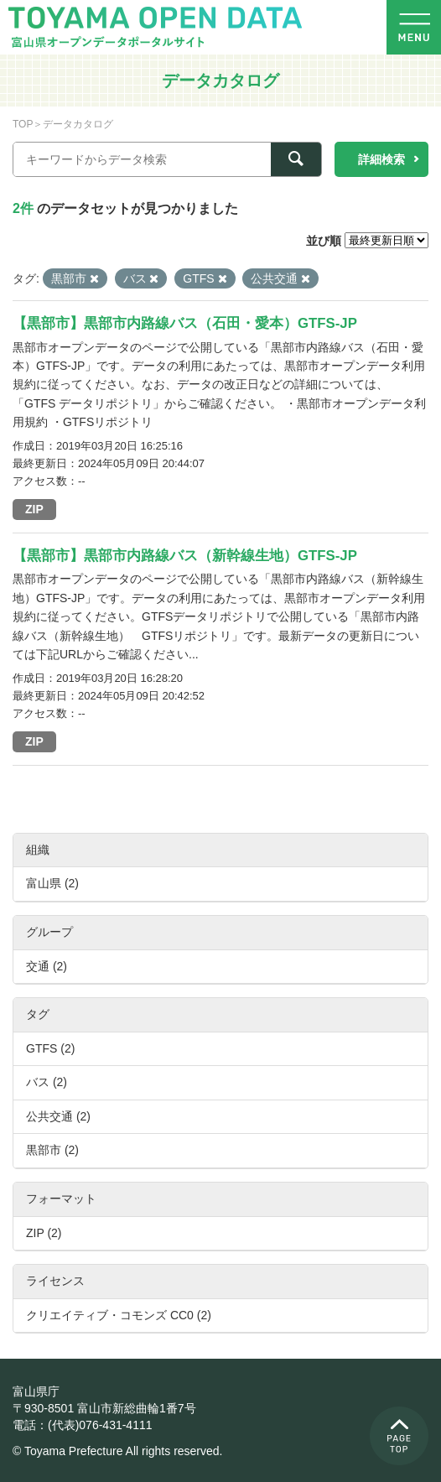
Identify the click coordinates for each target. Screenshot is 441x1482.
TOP (23, 124)
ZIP (34, 509)
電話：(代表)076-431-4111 (83, 1425)
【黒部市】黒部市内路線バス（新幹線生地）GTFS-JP (185, 556)
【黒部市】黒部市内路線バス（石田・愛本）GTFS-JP (185, 323)
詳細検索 (381, 159)
